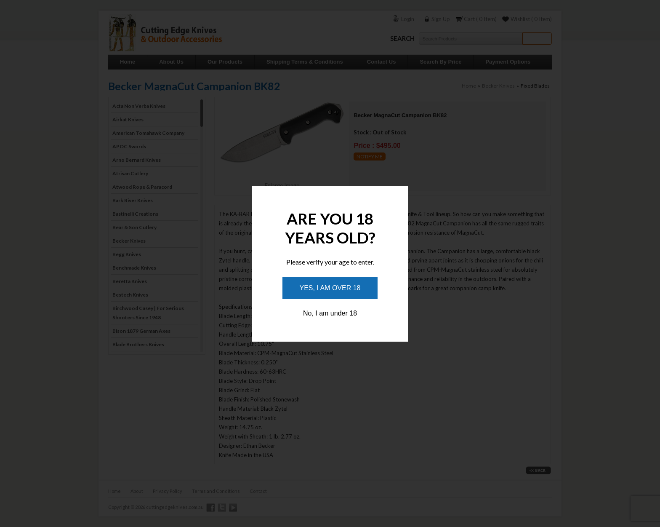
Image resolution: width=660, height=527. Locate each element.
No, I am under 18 (330, 313)
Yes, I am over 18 (330, 288)
